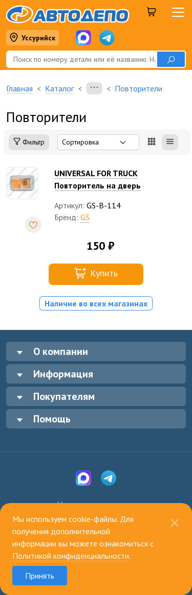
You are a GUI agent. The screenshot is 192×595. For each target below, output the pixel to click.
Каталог (59, 88)
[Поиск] (81, 59)
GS (85, 217)
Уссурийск (32, 38)
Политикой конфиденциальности (70, 556)
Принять (39, 575)
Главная (19, 88)
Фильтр (29, 142)
